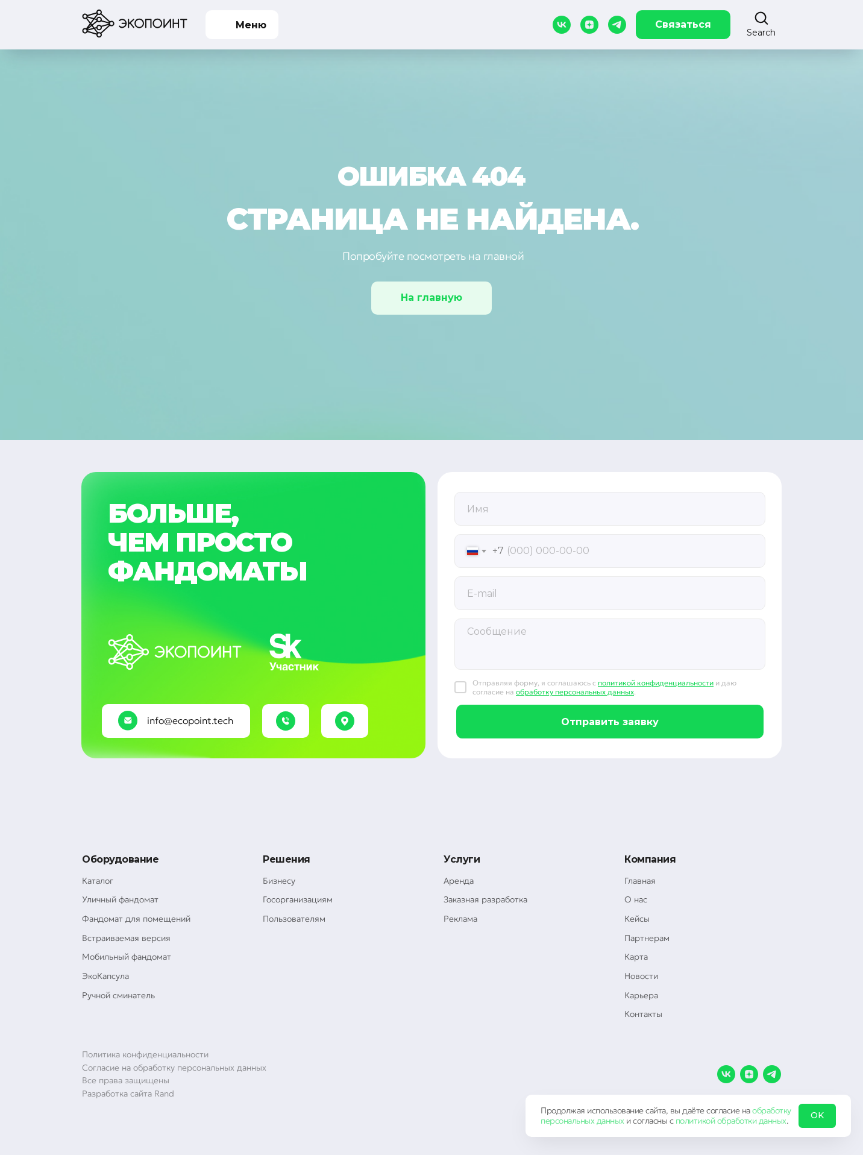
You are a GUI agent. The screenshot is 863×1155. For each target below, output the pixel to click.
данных (610, 1120)
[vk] (562, 25)
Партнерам (647, 938)
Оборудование (120, 859)
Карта (636, 956)
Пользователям (294, 918)
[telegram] (617, 25)
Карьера (641, 995)
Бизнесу (279, 880)
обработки (737, 1120)
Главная (640, 880)
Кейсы (637, 918)
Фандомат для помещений (136, 918)
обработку (771, 1110)
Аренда (459, 880)
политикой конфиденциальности (656, 682)
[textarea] (609, 644)
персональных (567, 1120)
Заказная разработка (485, 899)
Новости (641, 976)
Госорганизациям (298, 899)
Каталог (97, 880)
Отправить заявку (610, 722)
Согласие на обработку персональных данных (174, 1067)
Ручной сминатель (118, 995)
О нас (635, 899)
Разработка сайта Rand (128, 1093)
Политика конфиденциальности (145, 1054)
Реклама (460, 918)
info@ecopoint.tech (190, 720)
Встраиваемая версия (126, 938)
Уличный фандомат (120, 899)
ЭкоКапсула (105, 976)
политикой (695, 1120)
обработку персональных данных (575, 691)
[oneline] (609, 509)
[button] (761, 24)
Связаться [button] (683, 24)
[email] (609, 593)
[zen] (589, 25)
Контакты (643, 1014)
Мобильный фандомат (126, 956)
